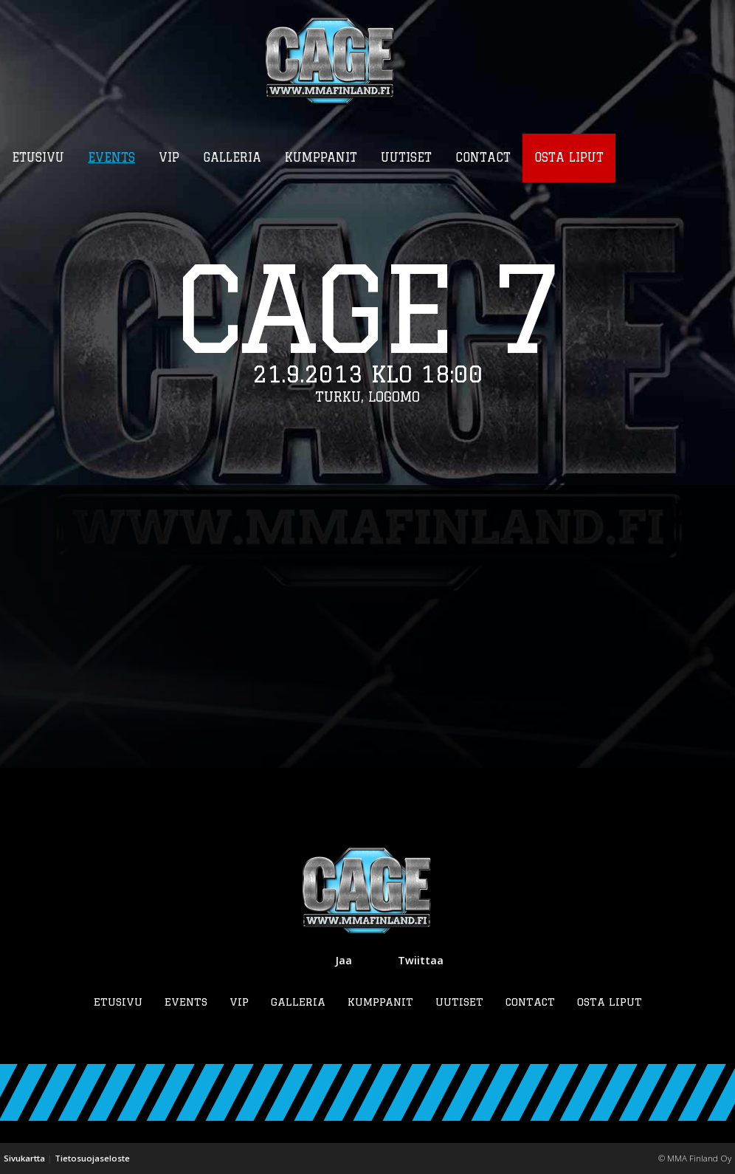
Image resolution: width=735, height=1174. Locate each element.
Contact (530, 1001)
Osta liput (609, 1001)
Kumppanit (380, 1001)
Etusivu (118, 1001)
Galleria (298, 1001)
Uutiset (459, 1001)
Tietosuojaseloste (92, 1158)
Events (186, 1001)
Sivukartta (24, 1158)
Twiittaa (421, 960)
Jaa (343, 960)
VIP (239, 1001)
